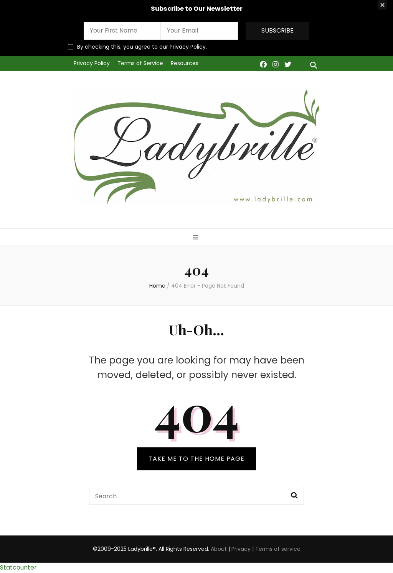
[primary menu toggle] (196, 237)
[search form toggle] (313, 65)
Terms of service (278, 549)
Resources (184, 63)
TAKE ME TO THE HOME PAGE (196, 458)
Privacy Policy (92, 63)
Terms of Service (140, 63)
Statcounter (18, 567)
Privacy (241, 549)
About (219, 549)
